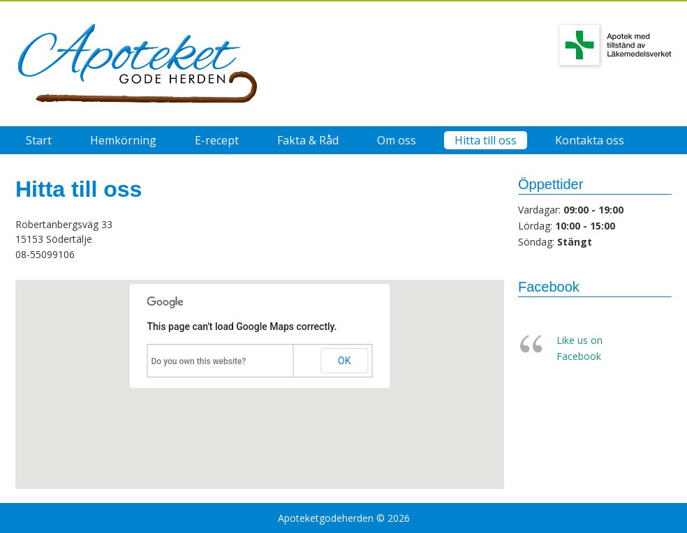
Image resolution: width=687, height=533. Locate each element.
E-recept (217, 140)
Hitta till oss (486, 140)
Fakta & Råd (308, 140)
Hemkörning (123, 140)
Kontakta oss (589, 140)
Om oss (396, 140)
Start (39, 140)
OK (344, 360)
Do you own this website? (199, 361)
